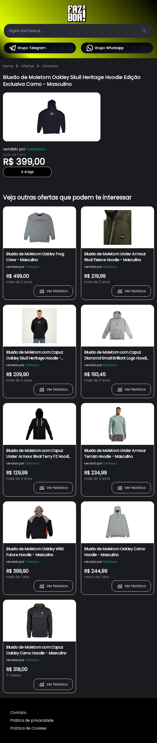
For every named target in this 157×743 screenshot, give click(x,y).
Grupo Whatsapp (105, 48)
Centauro (50, 66)
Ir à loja (27, 171)
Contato (18, 712)
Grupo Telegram (27, 48)
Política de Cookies (28, 728)
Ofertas (27, 66)
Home (8, 66)
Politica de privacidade (32, 720)
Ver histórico (53, 291)
